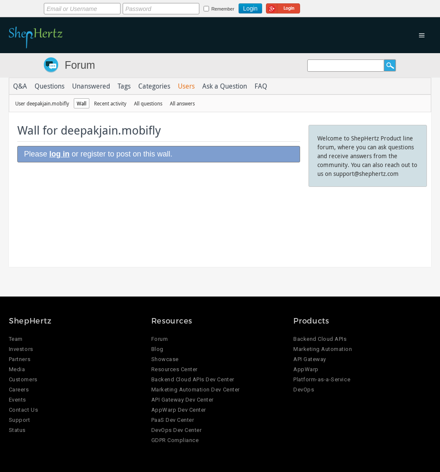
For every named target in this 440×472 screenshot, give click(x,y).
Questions (49, 86)
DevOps (303, 389)
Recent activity (110, 103)
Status (17, 430)
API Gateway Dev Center (182, 399)
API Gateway (309, 359)
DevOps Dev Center (176, 430)
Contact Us (23, 410)
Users (186, 86)
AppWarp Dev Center (178, 410)
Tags (124, 86)
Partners (19, 359)
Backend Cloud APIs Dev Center (192, 379)
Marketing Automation (322, 349)
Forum (79, 65)
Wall (81, 103)
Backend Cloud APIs (319, 339)
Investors (21, 349)
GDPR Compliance (175, 440)
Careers (19, 389)
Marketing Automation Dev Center (195, 389)
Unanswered (91, 86)
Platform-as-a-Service (321, 379)
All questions (148, 103)
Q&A (20, 86)
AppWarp (306, 369)
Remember (222, 8)
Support (19, 420)
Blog (157, 349)
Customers (23, 379)
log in (59, 154)
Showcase (165, 359)
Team (16, 339)
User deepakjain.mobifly (42, 103)
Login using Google (283, 7)
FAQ (261, 86)
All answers (182, 103)
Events (17, 399)
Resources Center (174, 369)
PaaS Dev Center (172, 420)
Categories (154, 86)
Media (17, 369)
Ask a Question (224, 86)
